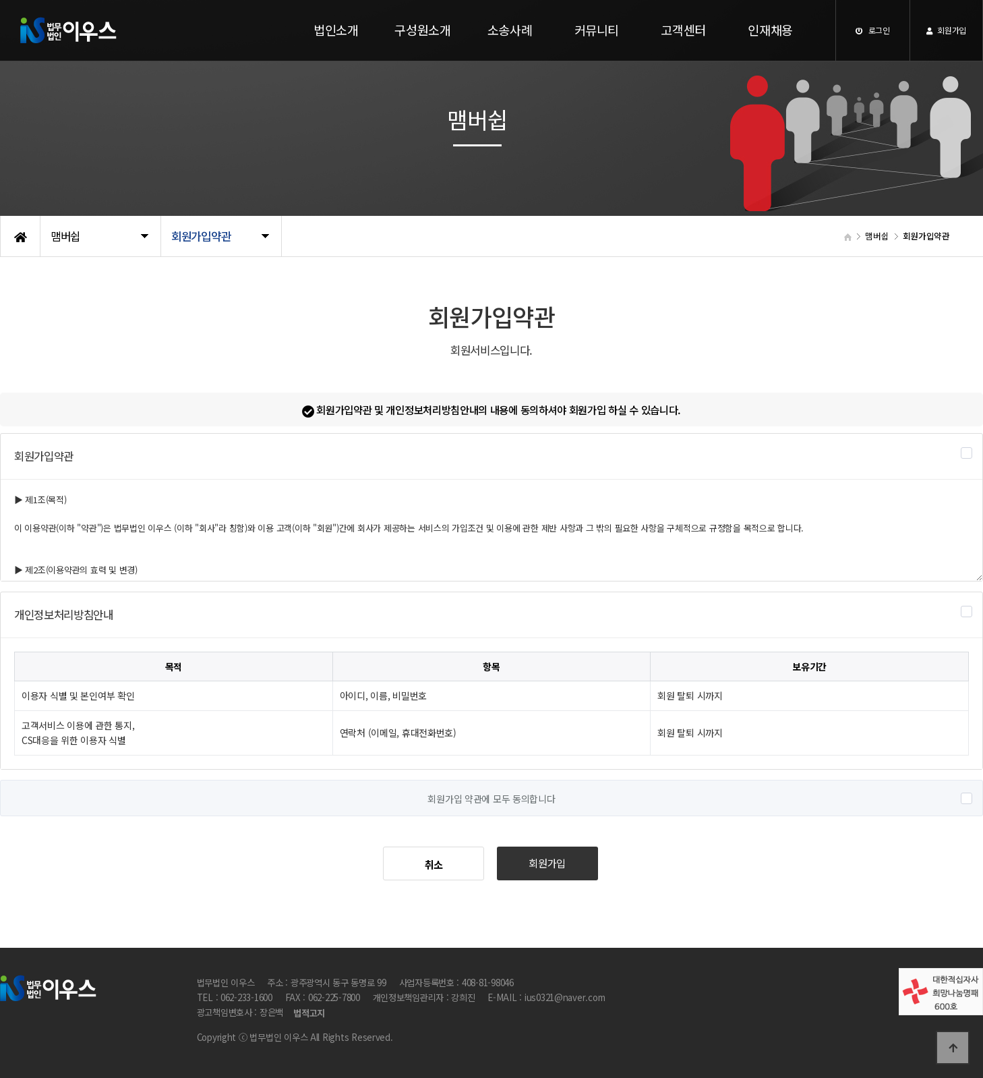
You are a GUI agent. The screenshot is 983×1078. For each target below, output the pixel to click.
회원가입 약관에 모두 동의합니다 (491, 798)
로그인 (873, 30)
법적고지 (309, 1013)
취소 (434, 864)
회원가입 (946, 30)
